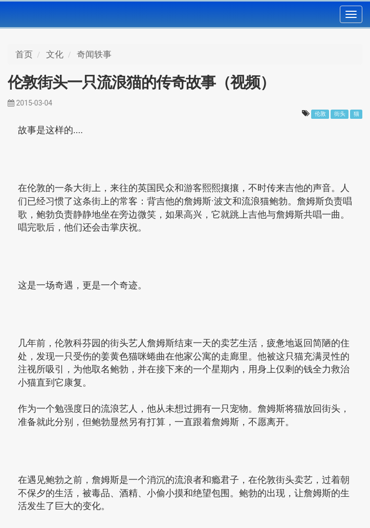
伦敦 (320, 114)
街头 (339, 114)
